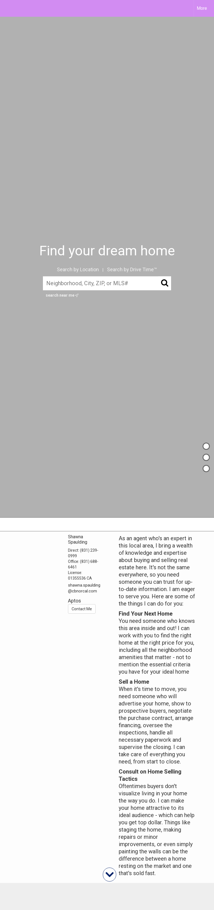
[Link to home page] (7, 8)
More (202, 8)
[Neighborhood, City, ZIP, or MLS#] (107, 283)
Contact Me (82, 609)
